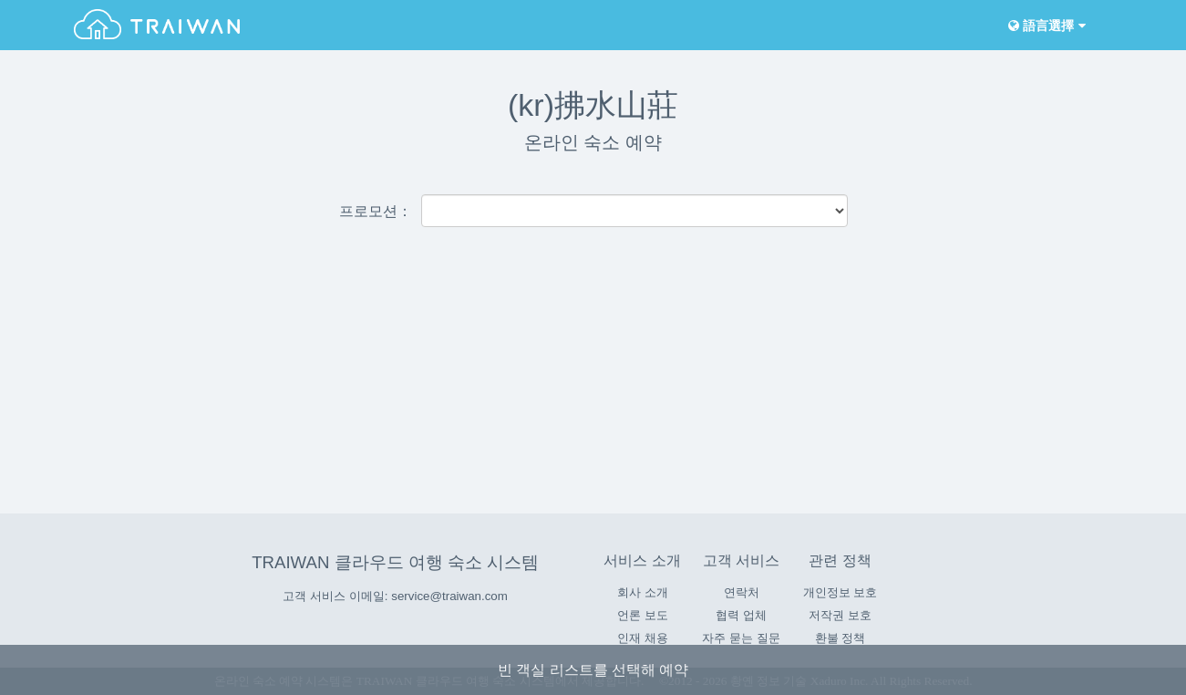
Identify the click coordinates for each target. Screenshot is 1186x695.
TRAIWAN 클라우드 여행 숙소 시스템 (395, 562)
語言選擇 (1046, 26)
